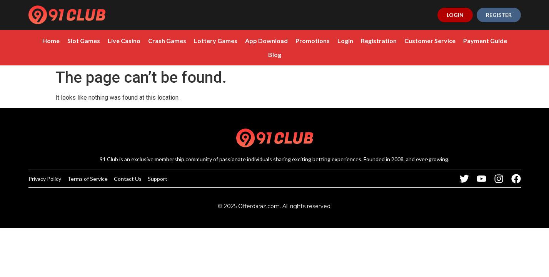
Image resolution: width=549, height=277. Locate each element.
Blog (274, 54)
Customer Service (430, 40)
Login (345, 40)
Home (51, 40)
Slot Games (83, 40)
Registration (379, 40)
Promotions (312, 40)
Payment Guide (485, 40)
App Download (266, 40)
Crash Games (167, 40)
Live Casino (124, 40)
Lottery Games (215, 40)
